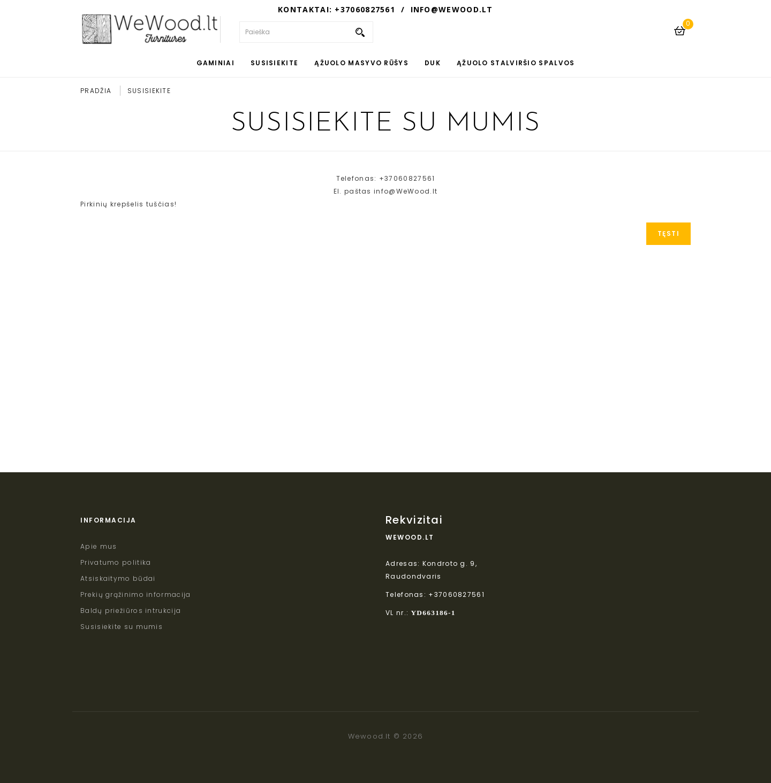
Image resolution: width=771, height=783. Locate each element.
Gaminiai (215, 62)
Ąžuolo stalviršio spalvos (516, 62)
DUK (433, 62)
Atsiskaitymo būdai (117, 578)
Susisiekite (274, 62)
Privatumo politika (115, 562)
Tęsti (668, 233)
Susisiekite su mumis (121, 626)
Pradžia (95, 90)
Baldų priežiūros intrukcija (130, 610)
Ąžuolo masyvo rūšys (361, 62)
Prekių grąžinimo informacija (135, 594)
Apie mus (98, 546)
